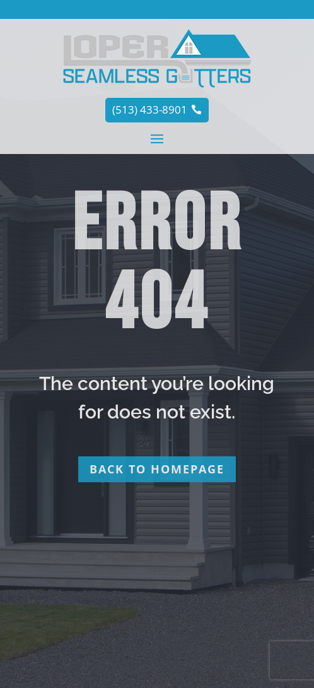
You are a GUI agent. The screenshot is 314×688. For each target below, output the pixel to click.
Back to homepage (157, 469)
